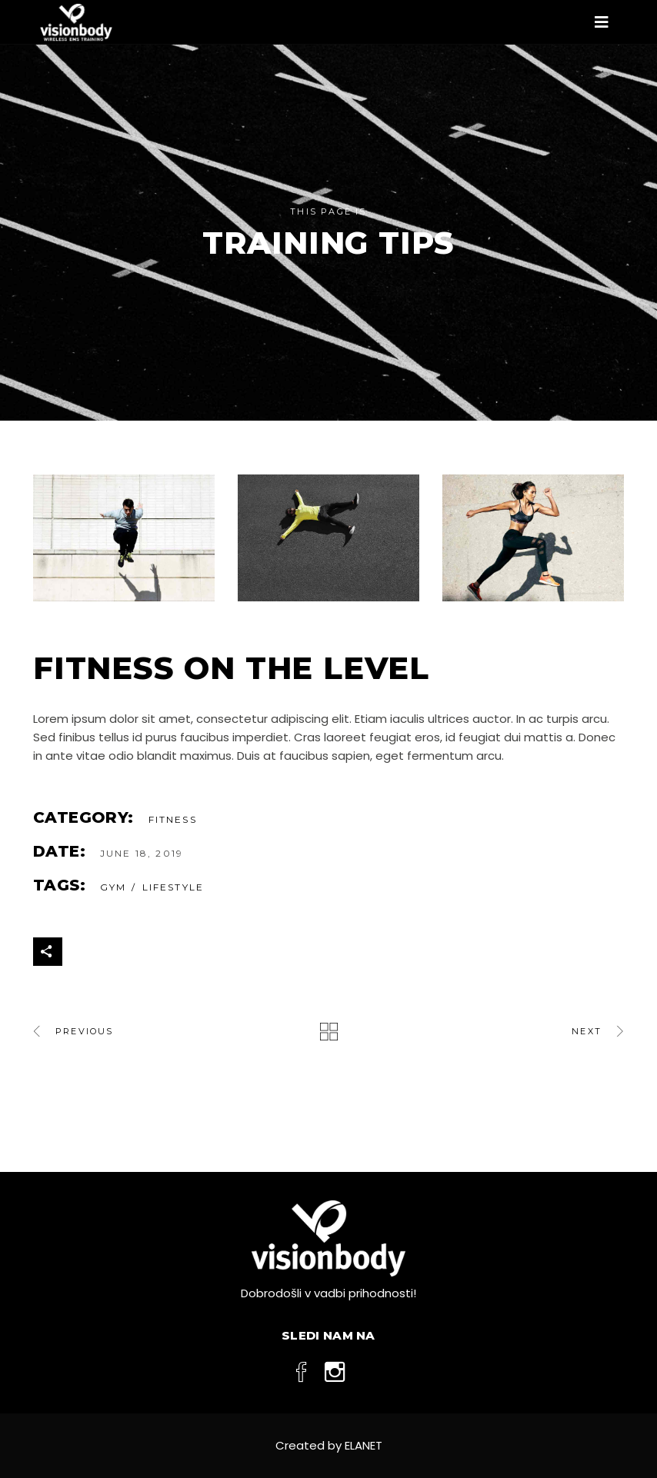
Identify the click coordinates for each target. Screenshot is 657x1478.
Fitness (172, 819)
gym (113, 887)
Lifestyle (173, 887)
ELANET (363, 1445)
